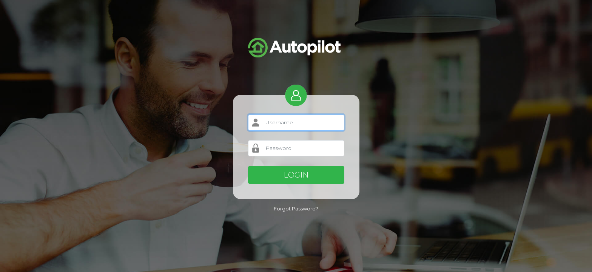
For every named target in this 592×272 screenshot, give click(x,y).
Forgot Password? (296, 209)
